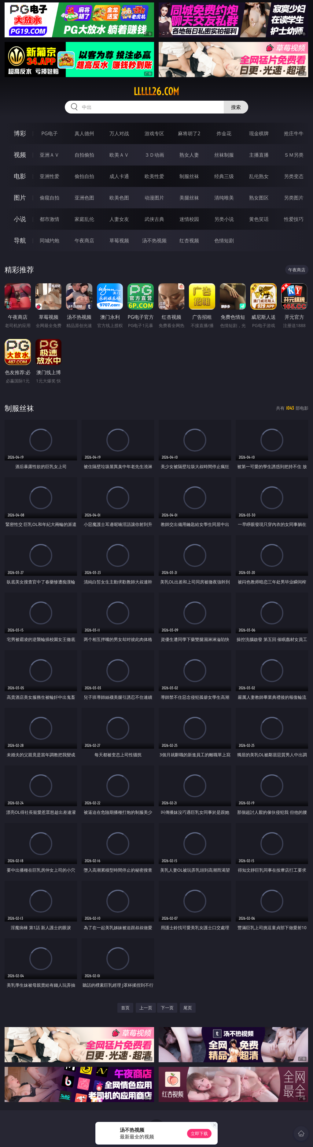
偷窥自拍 (49, 197)
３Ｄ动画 (154, 154)
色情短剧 (224, 240)
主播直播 (259, 154)
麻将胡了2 (189, 133)
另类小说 (224, 219)
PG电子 (49, 133)
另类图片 (294, 197)
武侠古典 (154, 219)
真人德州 (84, 133)
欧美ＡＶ (119, 154)
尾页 (187, 1008)
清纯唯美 (224, 197)
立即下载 (199, 1133)
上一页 (145, 1008)
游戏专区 (154, 133)
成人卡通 (119, 176)
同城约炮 (49, 240)
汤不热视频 (154, 240)
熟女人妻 (189, 154)
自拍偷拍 (84, 154)
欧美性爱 (154, 176)
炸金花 (224, 133)
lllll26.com (156, 91)
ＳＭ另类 (294, 154)
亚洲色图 (84, 197)
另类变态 (294, 176)
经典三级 (224, 176)
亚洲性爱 (49, 176)
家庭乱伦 (84, 219)
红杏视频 (189, 240)
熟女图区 (259, 197)
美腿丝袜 (189, 197)
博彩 (20, 133)
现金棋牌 (259, 133)
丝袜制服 (224, 154)
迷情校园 (189, 219)
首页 (125, 1008)
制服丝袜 (189, 176)
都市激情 (49, 219)
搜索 (236, 107)
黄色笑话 (259, 219)
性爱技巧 (294, 219)
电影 (20, 176)
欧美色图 (119, 197)
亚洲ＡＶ (49, 154)
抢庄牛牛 (294, 133)
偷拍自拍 (84, 176)
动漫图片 (154, 197)
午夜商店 (84, 240)
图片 (20, 197)
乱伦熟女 (259, 176)
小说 (20, 219)
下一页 (167, 1008)
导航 (20, 240)
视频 (20, 155)
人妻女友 (119, 219)
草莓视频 (119, 240)
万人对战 (119, 133)
